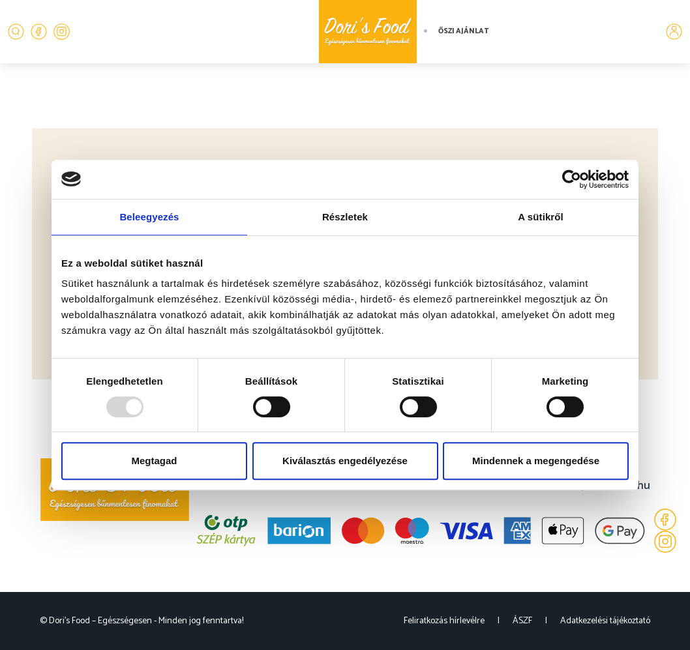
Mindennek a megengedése (535, 460)
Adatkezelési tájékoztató (605, 621)
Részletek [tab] (345, 216)
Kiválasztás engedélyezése (345, 460)
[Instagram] (61, 31)
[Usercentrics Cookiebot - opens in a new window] (572, 179)
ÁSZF (522, 621)
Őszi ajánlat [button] (463, 31)
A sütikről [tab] (540, 216)
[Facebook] (39, 31)
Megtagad (154, 460)
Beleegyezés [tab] (149, 216)
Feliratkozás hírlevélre (444, 621)
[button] (16, 31)
